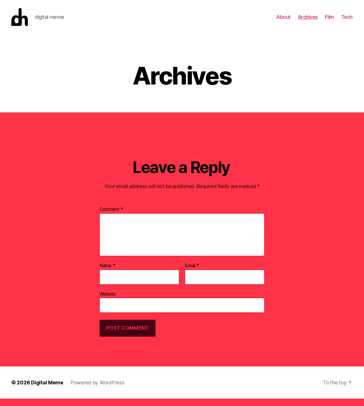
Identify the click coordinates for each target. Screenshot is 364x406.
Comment (111, 217)
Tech (347, 21)
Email (192, 273)
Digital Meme (47, 390)
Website (108, 301)
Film (329, 21)
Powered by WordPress (97, 390)
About (283, 21)
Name (107, 273)
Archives (308, 21)
